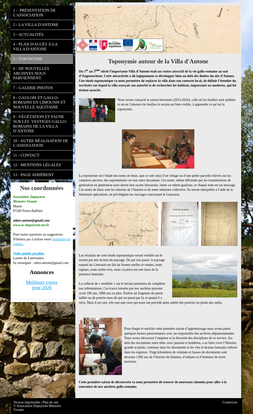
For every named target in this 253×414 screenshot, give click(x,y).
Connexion (229, 402)
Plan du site (50, 402)
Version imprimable (27, 402)
